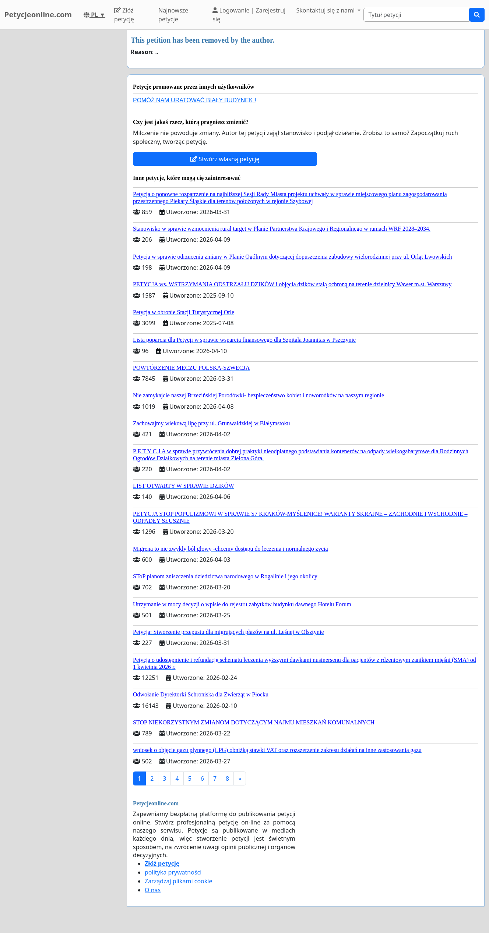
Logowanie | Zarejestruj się (248, 14)
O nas (153, 890)
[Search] (416, 15)
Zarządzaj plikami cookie (178, 881)
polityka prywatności (173, 872)
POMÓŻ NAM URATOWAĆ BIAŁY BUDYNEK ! (194, 100)
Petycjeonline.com (38, 14)
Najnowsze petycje (173, 14)
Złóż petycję (124, 14)
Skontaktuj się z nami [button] (326, 10)
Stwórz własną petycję (224, 159)
